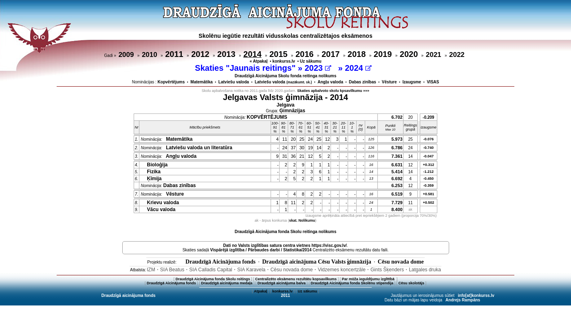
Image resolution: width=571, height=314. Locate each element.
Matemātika (201, 82)
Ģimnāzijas (292, 110)
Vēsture (389, 82)
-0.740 (428, 148)
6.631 (397, 164)
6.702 (397, 117)
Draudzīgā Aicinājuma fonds (220, 262)
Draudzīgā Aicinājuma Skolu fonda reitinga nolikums (286, 76)
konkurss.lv (283, 61)
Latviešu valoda (233, 82)
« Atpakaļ (258, 61)
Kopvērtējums (171, 82)
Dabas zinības (362, 82)
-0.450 (428, 179)
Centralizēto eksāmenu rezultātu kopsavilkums (296, 279)
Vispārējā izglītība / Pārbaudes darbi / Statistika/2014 (261, 250)
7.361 (397, 156)
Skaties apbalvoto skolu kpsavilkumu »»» (333, 91)
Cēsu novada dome (401, 262)
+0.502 (428, 203)
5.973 (397, 139)
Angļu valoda (330, 82)
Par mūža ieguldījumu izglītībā (369, 279)
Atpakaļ (260, 291)
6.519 (397, 194)
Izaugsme (412, 82)
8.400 (397, 209)
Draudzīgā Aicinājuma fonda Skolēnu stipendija (352, 283)
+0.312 (428, 165)
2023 (317, 67)
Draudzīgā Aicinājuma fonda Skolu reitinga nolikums (286, 231)
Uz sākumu (311, 61)
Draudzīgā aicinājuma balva (282, 283)
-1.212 (428, 172)
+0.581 (428, 194)
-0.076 (428, 139)
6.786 (397, 147)
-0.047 (428, 156)
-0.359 (428, 185)
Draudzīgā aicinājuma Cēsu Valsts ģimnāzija (316, 262)
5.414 (397, 171)
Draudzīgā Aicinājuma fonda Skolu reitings (213, 279)
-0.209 (428, 117)
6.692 (397, 178)
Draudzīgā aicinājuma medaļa (226, 283)
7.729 (397, 202)
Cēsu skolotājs (412, 283)
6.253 (397, 185)
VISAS (433, 82)
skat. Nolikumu (302, 220)
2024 (358, 67)
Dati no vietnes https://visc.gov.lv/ (284, 245)
